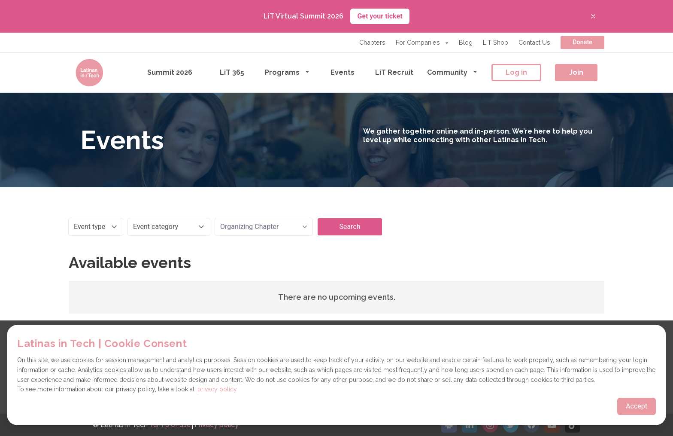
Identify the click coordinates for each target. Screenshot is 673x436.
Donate (582, 42)
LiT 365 (232, 72)
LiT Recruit (394, 72)
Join (576, 72)
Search (349, 227)
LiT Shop (495, 42)
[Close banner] (593, 16)
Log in (516, 72)
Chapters (372, 42)
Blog (466, 42)
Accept (636, 406)
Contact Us (534, 42)
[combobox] (263, 226)
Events (342, 72)
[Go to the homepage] (89, 72)
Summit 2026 (169, 72)
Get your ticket (379, 16)
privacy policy (217, 389)
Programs (287, 71)
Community (452, 71)
